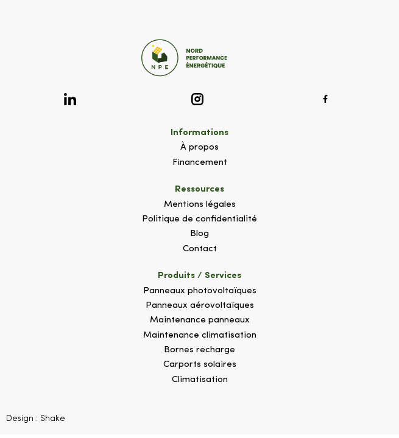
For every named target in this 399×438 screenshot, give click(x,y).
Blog (199, 233)
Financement (199, 162)
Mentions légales (200, 204)
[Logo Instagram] (197, 98)
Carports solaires (199, 364)
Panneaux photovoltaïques (199, 291)
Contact (200, 249)
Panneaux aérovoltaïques (200, 305)
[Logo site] (200, 57)
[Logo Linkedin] (70, 98)
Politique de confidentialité (199, 219)
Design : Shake (35, 418)
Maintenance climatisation (199, 335)
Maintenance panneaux (200, 320)
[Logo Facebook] (325, 98)
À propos (199, 147)
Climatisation (200, 379)
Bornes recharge (199, 350)
